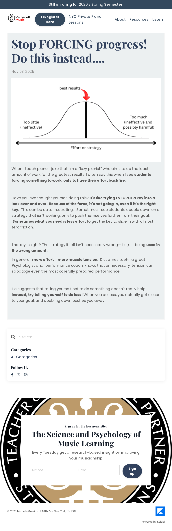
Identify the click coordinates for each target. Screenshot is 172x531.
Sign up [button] (132, 471)
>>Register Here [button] (50, 19)
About (120, 19)
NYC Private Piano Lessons (85, 19)
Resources (139, 19)
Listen (157, 19)
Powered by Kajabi (153, 522)
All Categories (24, 356)
